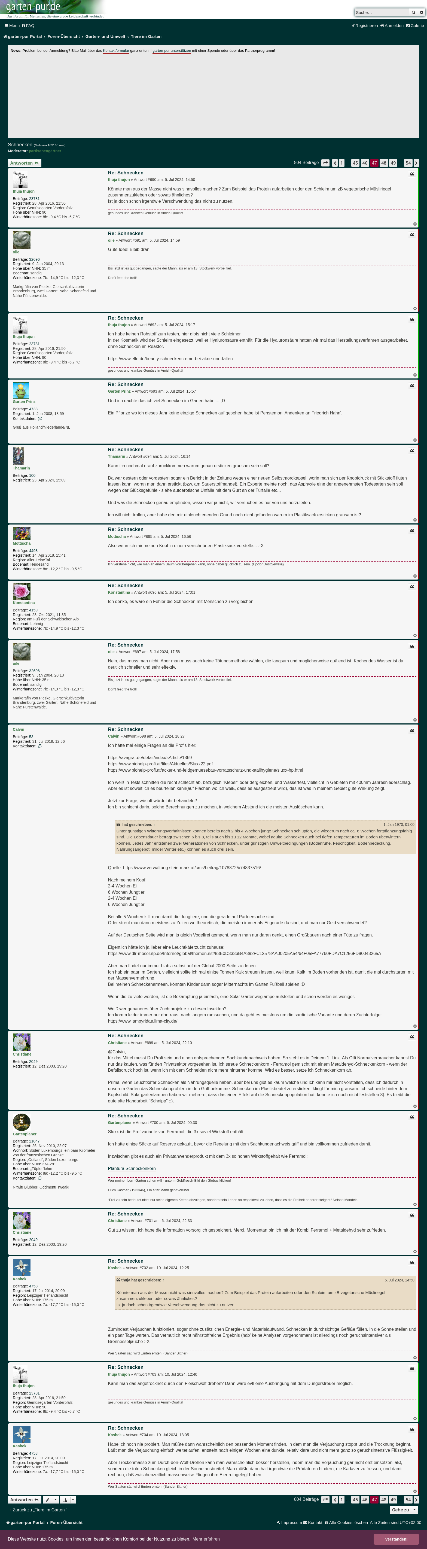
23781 (34, 198)
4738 (33, 409)
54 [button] (408, 163)
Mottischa (21, 543)
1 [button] (341, 163)
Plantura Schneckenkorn (132, 1168)
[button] (325, 162)
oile (16, 252)
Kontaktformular (116, 50)
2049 (33, 1061)
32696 (34, 259)
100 (32, 475)
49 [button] (393, 163)
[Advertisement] (213, 94)
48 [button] (383, 163)
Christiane (22, 1054)
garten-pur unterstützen (171, 50)
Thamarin (21, 468)
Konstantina (24, 603)
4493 (33, 550)
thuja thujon (24, 191)
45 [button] (355, 163)
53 (31, 737)
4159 (33, 610)
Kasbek (19, 1279)
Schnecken (20, 144)
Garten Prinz (24, 401)
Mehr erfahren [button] (206, 1539)
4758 (33, 1286)
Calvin (18, 729)
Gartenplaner (24, 1134)
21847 (34, 1141)
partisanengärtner (45, 151)
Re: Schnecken (126, 172)
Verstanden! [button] (396, 1539)
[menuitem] (28, 25)
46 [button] (364, 163)
